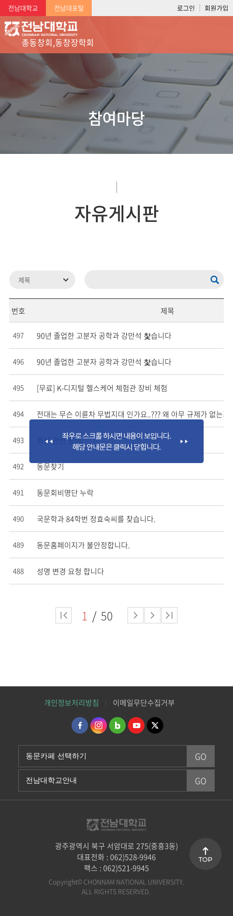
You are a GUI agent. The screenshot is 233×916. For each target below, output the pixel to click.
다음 (152, 615)
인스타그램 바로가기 (98, 725)
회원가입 (216, 8)
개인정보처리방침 (71, 702)
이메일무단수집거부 (144, 702)
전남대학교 (23, 7)
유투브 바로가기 (136, 725)
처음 (63, 615)
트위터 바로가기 (155, 725)
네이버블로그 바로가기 (117, 725)
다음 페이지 (136, 615)
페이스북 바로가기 (80, 725)
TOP (205, 859)
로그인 (186, 8)
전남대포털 (69, 7)
